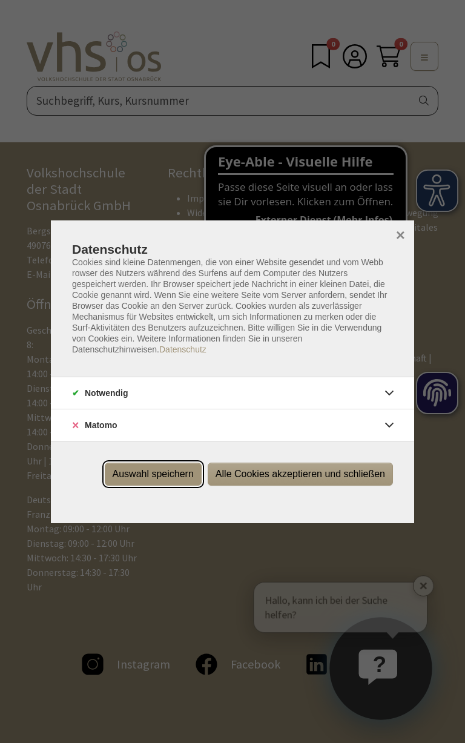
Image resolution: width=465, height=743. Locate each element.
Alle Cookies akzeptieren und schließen (300, 474)
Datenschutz (182, 349)
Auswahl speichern (153, 474)
